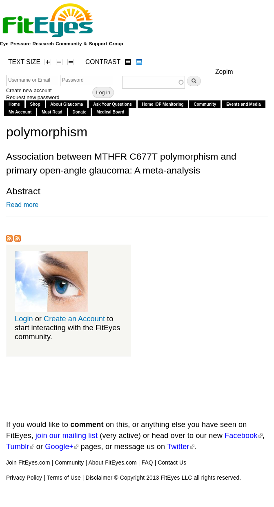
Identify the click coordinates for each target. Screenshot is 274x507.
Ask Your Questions (112, 104)
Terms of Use (64, 478)
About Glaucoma (66, 104)
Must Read (52, 112)
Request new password (32, 97)
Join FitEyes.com (28, 463)
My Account (20, 112)
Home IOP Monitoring (163, 104)
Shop (35, 104)
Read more (22, 204)
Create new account (29, 90)
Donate (79, 112)
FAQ (147, 463)
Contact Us (172, 463)
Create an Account (74, 318)
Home (14, 104)
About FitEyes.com (112, 463)
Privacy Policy (24, 478)
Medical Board (110, 112)
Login (24, 318)
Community (205, 104)
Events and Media (243, 104)
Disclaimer (99, 478)
